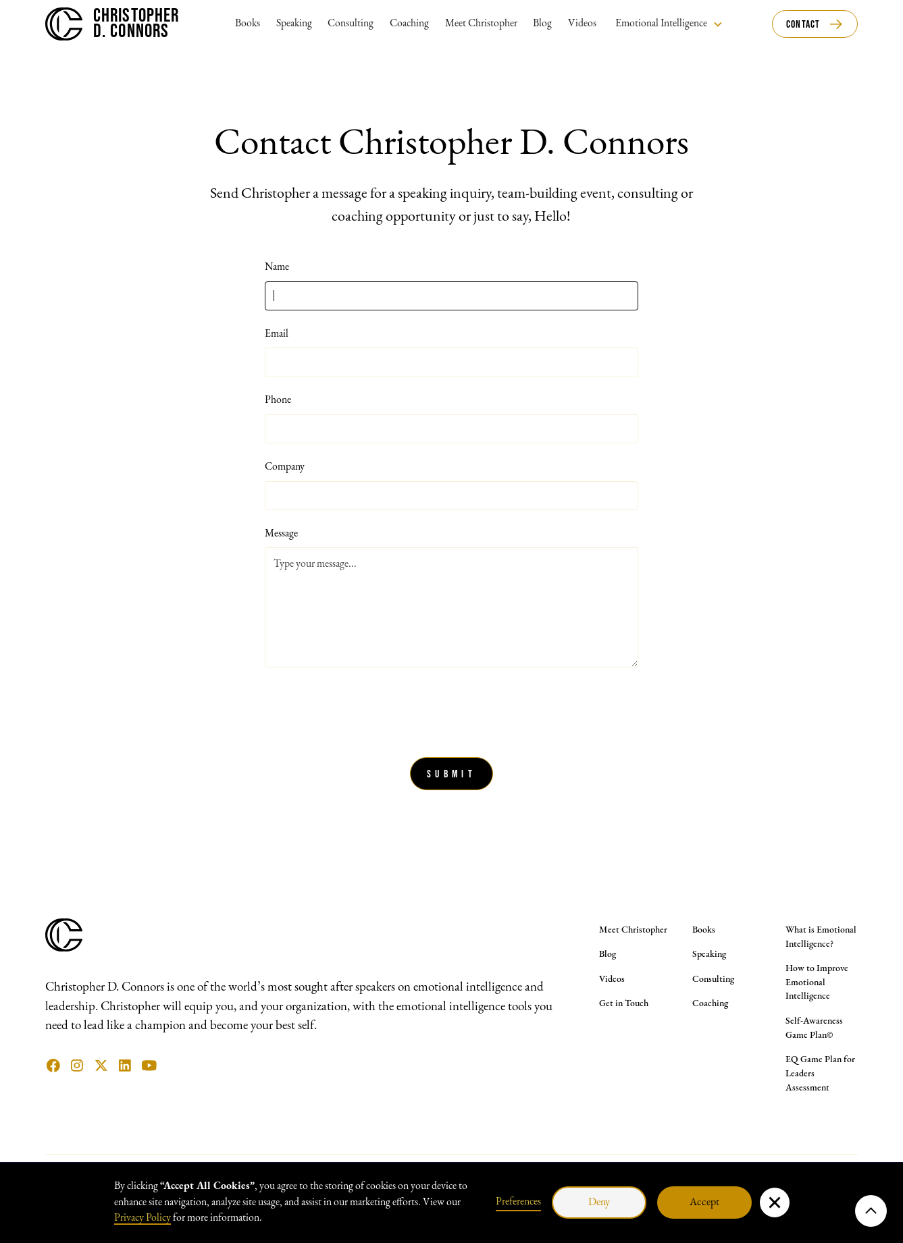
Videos (582, 23)
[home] (112, 23)
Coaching (409, 23)
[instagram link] (77, 1065)
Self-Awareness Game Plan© (814, 1028)
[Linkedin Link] (125, 1065)
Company (285, 467)
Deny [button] (599, 1202)
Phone (278, 400)
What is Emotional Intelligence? (820, 937)
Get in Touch (623, 1003)
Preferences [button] (518, 1201)
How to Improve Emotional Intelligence (816, 982)
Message (281, 533)
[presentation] (367, 709)
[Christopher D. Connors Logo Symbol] (63, 948)
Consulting (350, 23)
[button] (668, 24)
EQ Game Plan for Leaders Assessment (820, 1073)
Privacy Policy (142, 1218)
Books (247, 23)
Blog (542, 23)
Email (276, 334)
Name (277, 267)
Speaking (294, 23)
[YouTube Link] (149, 1065)
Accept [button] (704, 1202)
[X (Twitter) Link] (101, 1065)
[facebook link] (53, 1065)
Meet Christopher (481, 23)
